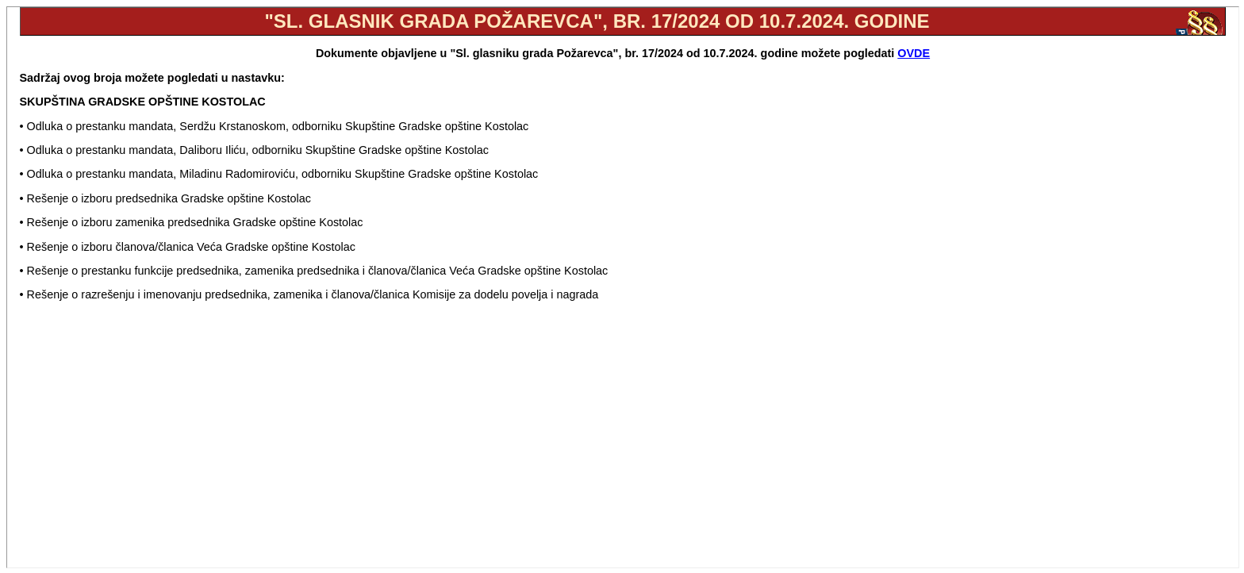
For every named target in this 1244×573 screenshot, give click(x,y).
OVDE (913, 53)
